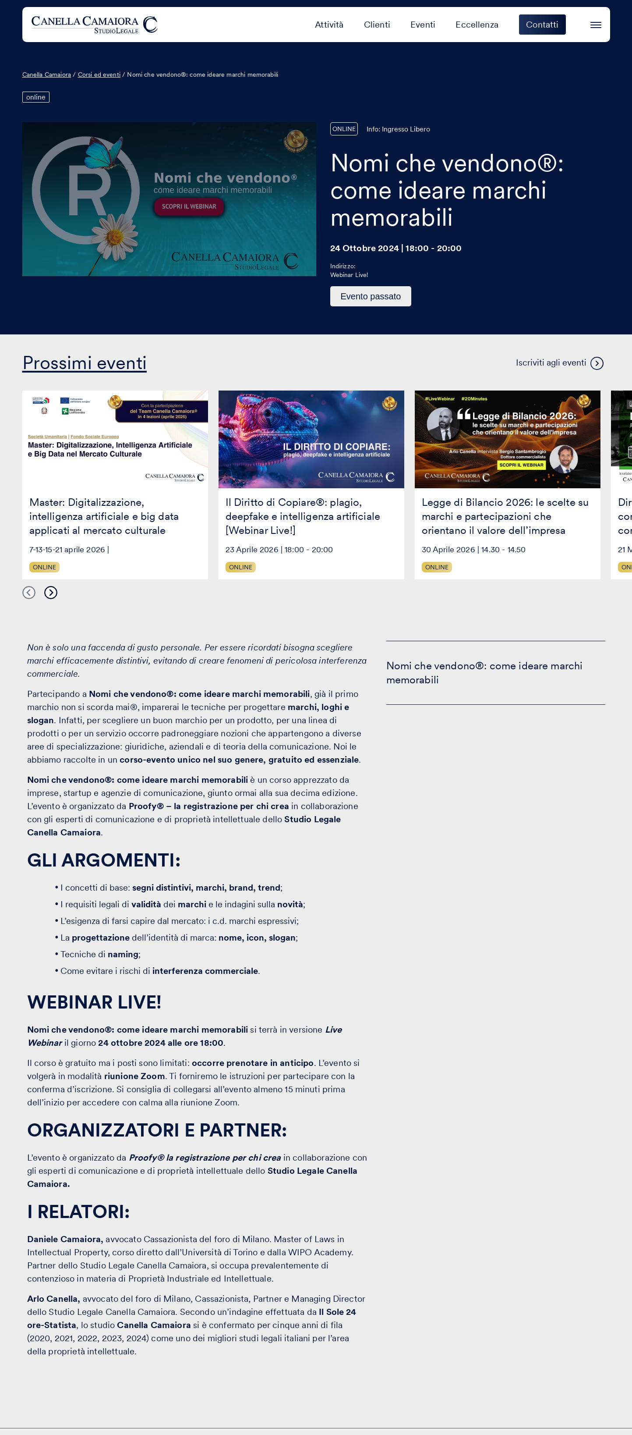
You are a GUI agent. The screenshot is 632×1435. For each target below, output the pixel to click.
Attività (329, 24)
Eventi (422, 24)
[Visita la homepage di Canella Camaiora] (96, 24)
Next (50, 592)
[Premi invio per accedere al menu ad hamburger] (595, 23)
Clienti (377, 24)
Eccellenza (476, 24)
